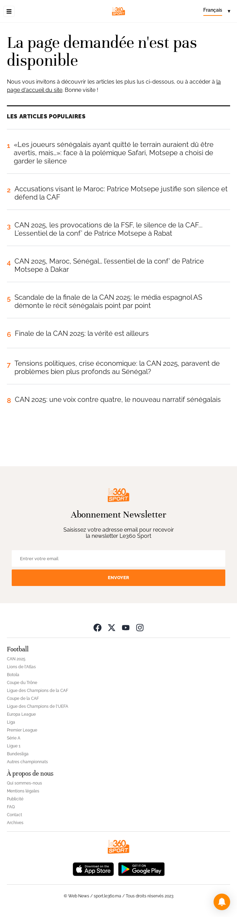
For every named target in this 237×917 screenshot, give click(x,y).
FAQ (11, 806)
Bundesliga (18, 753)
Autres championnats (27, 761)
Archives (15, 822)
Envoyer (118, 577)
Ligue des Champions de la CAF (37, 690)
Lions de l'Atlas (21, 666)
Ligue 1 (13, 746)
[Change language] (216, 11)
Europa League (21, 714)
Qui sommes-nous (24, 783)
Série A (13, 738)
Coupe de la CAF (23, 698)
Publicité (15, 799)
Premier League (22, 730)
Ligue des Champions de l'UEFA (37, 706)
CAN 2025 (16, 659)
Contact (14, 814)
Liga (11, 722)
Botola (13, 674)
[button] (222, 902)
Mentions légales (23, 791)
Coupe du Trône (22, 682)
